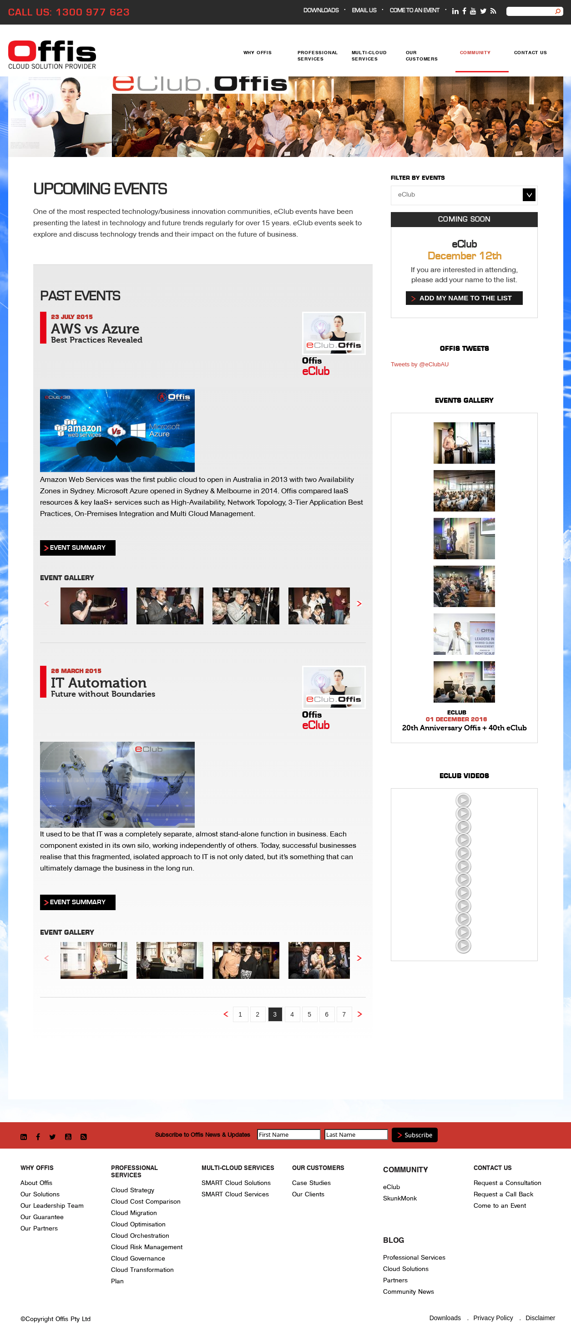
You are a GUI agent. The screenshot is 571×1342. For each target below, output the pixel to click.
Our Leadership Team (52, 1205)
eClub (391, 1187)
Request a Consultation (507, 1183)
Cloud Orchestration (140, 1235)
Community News (408, 1291)
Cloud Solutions (406, 1269)
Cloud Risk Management (146, 1247)
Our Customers (422, 56)
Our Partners (39, 1228)
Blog (393, 1241)
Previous (47, 604)
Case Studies (311, 1183)
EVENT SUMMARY (78, 548)
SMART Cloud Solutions (236, 1183)
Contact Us (530, 53)
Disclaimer (540, 1318)
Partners (395, 1280)
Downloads (321, 11)
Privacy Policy (493, 1318)
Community (475, 53)
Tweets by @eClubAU (420, 364)
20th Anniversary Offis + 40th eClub (464, 728)
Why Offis (257, 53)
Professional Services (318, 56)
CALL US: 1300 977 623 (69, 12)
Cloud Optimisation (138, 1224)
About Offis (36, 1183)
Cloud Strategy (132, 1190)
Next (359, 604)
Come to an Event (500, 1205)
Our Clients (308, 1194)
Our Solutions (40, 1194)
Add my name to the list (465, 298)
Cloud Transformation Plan (142, 1275)
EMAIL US (364, 11)
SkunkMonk (400, 1198)
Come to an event (415, 11)
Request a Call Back (503, 1194)
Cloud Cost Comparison (146, 1201)
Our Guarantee (42, 1217)
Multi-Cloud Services (369, 56)
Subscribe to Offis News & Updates (202, 1134)
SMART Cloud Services (235, 1194)
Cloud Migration (134, 1213)
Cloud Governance (138, 1258)
